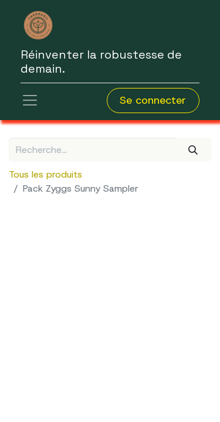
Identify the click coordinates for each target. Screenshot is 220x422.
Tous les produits (45, 174)
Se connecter (153, 100)
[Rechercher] (193, 149)
